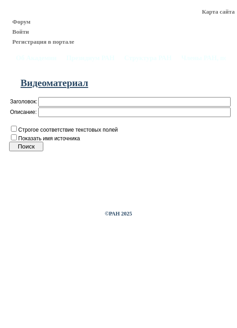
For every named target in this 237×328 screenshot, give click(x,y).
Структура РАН (148, 58)
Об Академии (36, 58)
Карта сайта (218, 11)
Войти (20, 31)
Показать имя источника (49, 138)
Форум (21, 21)
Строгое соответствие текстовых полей (68, 130)
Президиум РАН (90, 58)
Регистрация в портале (43, 41)
